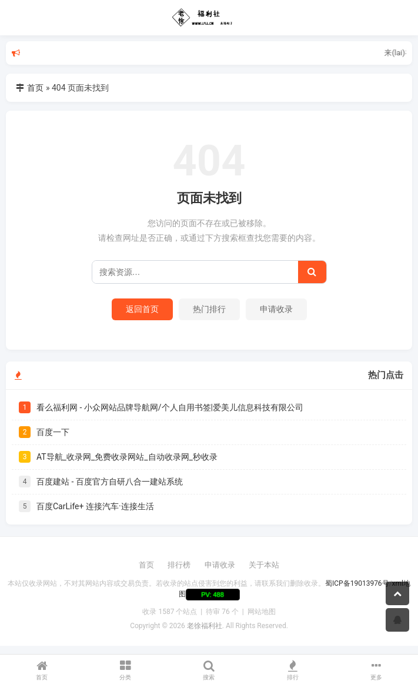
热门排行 (209, 309)
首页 (35, 87)
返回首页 (142, 309)
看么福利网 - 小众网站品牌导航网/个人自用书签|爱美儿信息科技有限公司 (169, 407)
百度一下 (52, 432)
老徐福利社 (204, 626)
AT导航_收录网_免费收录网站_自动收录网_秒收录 (127, 457)
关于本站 (264, 564)
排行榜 (179, 564)
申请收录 (276, 309)
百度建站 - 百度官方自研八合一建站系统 (109, 481)
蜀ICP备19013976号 (357, 583)
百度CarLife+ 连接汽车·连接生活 (95, 506)
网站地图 (262, 612)
